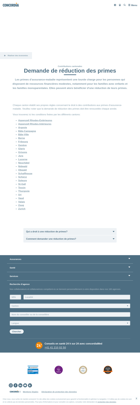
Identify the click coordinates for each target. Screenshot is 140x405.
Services (14, 276)
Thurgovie (24, 191)
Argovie (22, 127)
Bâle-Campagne (27, 131)
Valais (21, 201)
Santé (12, 268)
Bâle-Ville (23, 134)
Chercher (16, 332)
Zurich (21, 208)
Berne (21, 138)
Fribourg (23, 141)
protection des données (107, 402)
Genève (22, 145)
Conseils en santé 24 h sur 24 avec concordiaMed (73, 344)
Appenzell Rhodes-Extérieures (35, 120)
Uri (19, 194)
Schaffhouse (25, 173)
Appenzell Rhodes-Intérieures (34, 124)
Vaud (21, 198)
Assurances (15, 259)
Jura (20, 155)
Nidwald (22, 166)
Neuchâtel (23, 162)
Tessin (21, 187)
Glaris (21, 148)
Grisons (22, 152)
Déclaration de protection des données (59, 392)
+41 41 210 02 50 (55, 347)
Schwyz (22, 177)
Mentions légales (30, 392)
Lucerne (22, 159)
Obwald (22, 170)
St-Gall (22, 184)
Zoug (21, 205)
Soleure (22, 180)
